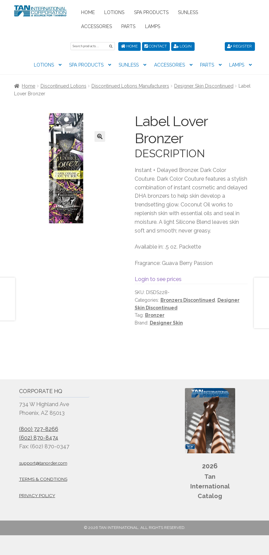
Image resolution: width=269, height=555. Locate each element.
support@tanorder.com (43, 463)
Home (88, 12)
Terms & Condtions (43, 479)
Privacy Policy (37, 495)
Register (239, 46)
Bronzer (154, 315)
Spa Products (151, 12)
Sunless (188, 12)
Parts (128, 26)
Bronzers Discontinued (187, 300)
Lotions (114, 12)
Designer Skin (166, 323)
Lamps (152, 26)
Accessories (96, 26)
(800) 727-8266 (38, 429)
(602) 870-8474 (38, 438)
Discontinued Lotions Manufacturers (130, 86)
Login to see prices (158, 279)
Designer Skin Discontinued (203, 86)
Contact (155, 46)
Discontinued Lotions (63, 86)
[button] (99, 136)
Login (183, 46)
